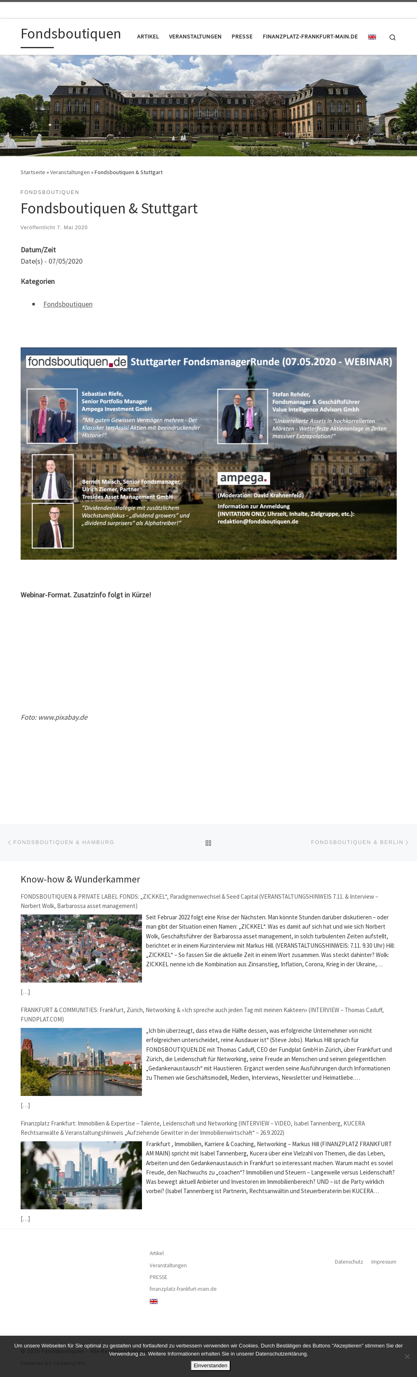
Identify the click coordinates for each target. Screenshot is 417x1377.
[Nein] (407, 1356)
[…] (25, 991)
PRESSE (158, 1277)
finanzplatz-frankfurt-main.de (183, 1288)
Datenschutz (349, 1261)
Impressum (383, 1261)
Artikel (157, 1253)
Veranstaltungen (70, 172)
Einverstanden (210, 1365)
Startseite (33, 172)
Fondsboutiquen (68, 304)
